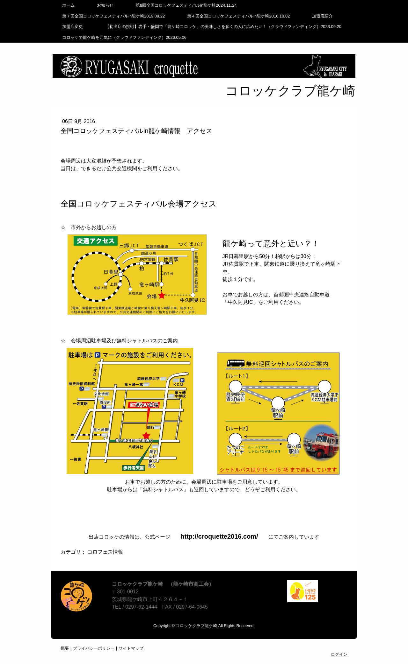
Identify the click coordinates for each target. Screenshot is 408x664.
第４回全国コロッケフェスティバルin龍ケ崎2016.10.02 (238, 16)
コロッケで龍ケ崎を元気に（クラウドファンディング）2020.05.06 (124, 37)
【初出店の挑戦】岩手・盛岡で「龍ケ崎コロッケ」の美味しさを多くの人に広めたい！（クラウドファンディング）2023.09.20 (223, 26)
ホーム (68, 5)
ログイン (339, 654)
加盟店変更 (72, 26)
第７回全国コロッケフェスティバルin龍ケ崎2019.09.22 (113, 16)
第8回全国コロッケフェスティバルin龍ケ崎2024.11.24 (186, 5)
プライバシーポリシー (93, 648)
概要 (65, 648)
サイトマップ (131, 648)
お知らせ (105, 5)
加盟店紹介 (322, 16)
